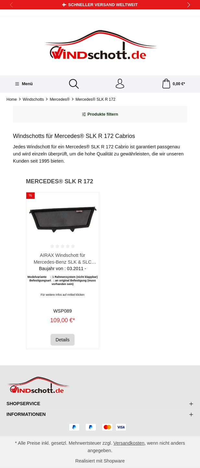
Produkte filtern (100, 114)
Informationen (26, 414)
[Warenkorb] (173, 84)
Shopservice (23, 403)
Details (63, 339)
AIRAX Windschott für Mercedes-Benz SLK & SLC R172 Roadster (62, 259)
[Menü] (24, 84)
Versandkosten (129, 443)
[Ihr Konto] (120, 84)
